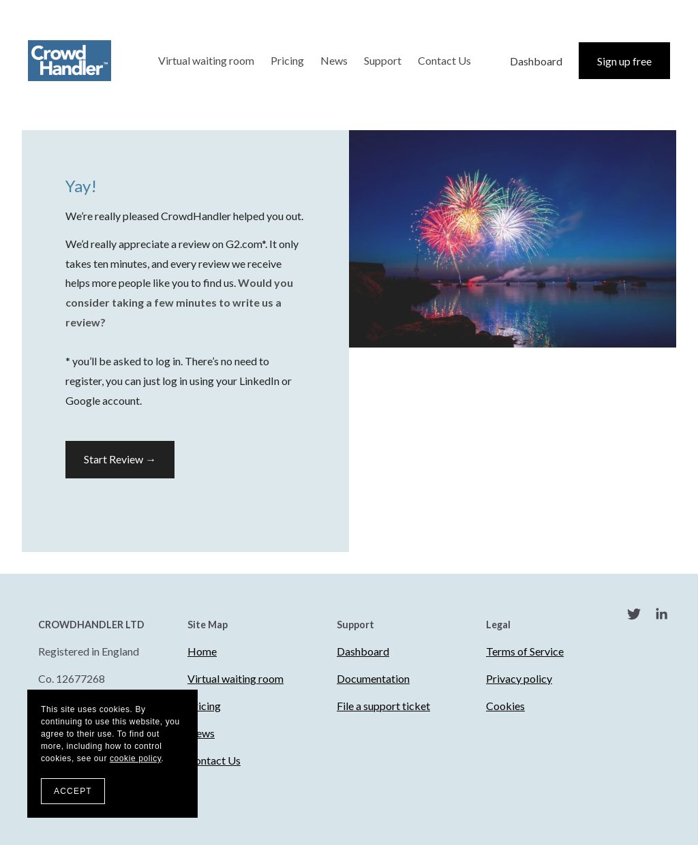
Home (202, 651)
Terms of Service (525, 651)
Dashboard (536, 61)
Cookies (505, 705)
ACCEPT (73, 791)
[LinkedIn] (661, 616)
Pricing (287, 60)
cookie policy (136, 758)
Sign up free (624, 61)
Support (382, 60)
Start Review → (120, 458)
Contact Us (444, 60)
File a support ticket (383, 705)
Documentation (373, 678)
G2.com (244, 243)
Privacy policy (519, 678)
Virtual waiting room (206, 60)
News (334, 60)
